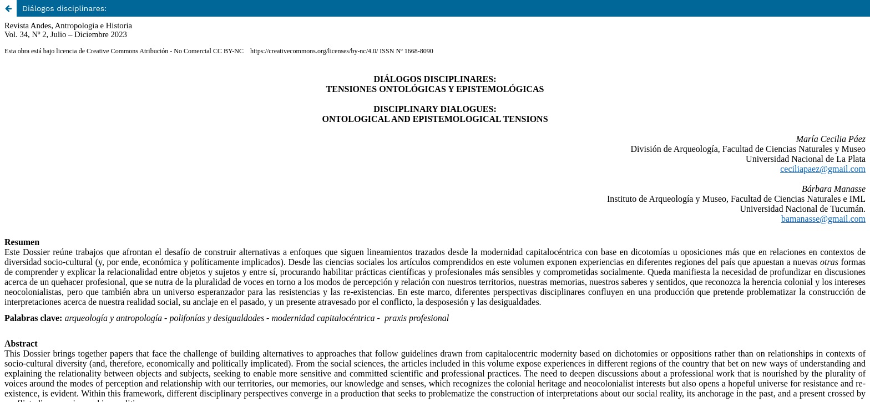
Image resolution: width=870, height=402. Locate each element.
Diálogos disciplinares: (64, 8)
